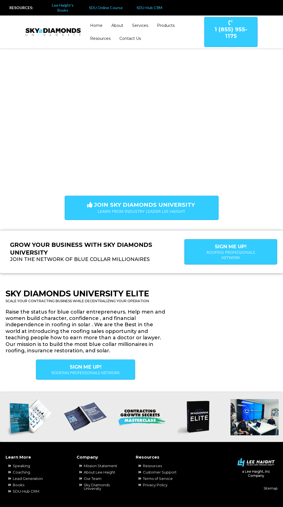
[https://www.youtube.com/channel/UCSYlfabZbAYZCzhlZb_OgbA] (274, 7)
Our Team (92, 478)
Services (140, 25)
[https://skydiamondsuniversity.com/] (53, 31)
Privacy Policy (155, 485)
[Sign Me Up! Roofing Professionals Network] (230, 252)
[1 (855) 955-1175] (231, 32)
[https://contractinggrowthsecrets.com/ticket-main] (141, 417)
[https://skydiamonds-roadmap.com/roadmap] (28, 417)
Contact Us (130, 38)
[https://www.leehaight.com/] (256, 462)
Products (166, 25)
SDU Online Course (106, 7)
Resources (100, 38)
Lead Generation (28, 478)
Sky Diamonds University (97, 487)
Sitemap (270, 488)
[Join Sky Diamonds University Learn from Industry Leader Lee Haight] (142, 208)
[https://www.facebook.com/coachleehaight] (256, 8)
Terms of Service (158, 478)
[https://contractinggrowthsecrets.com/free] (85, 417)
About (117, 25)
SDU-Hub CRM (149, 7)
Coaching (21, 472)
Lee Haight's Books (63, 7)
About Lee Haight (99, 472)
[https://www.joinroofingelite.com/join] (198, 417)
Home (96, 25)
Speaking (21, 466)
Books (18, 485)
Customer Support (160, 472)
